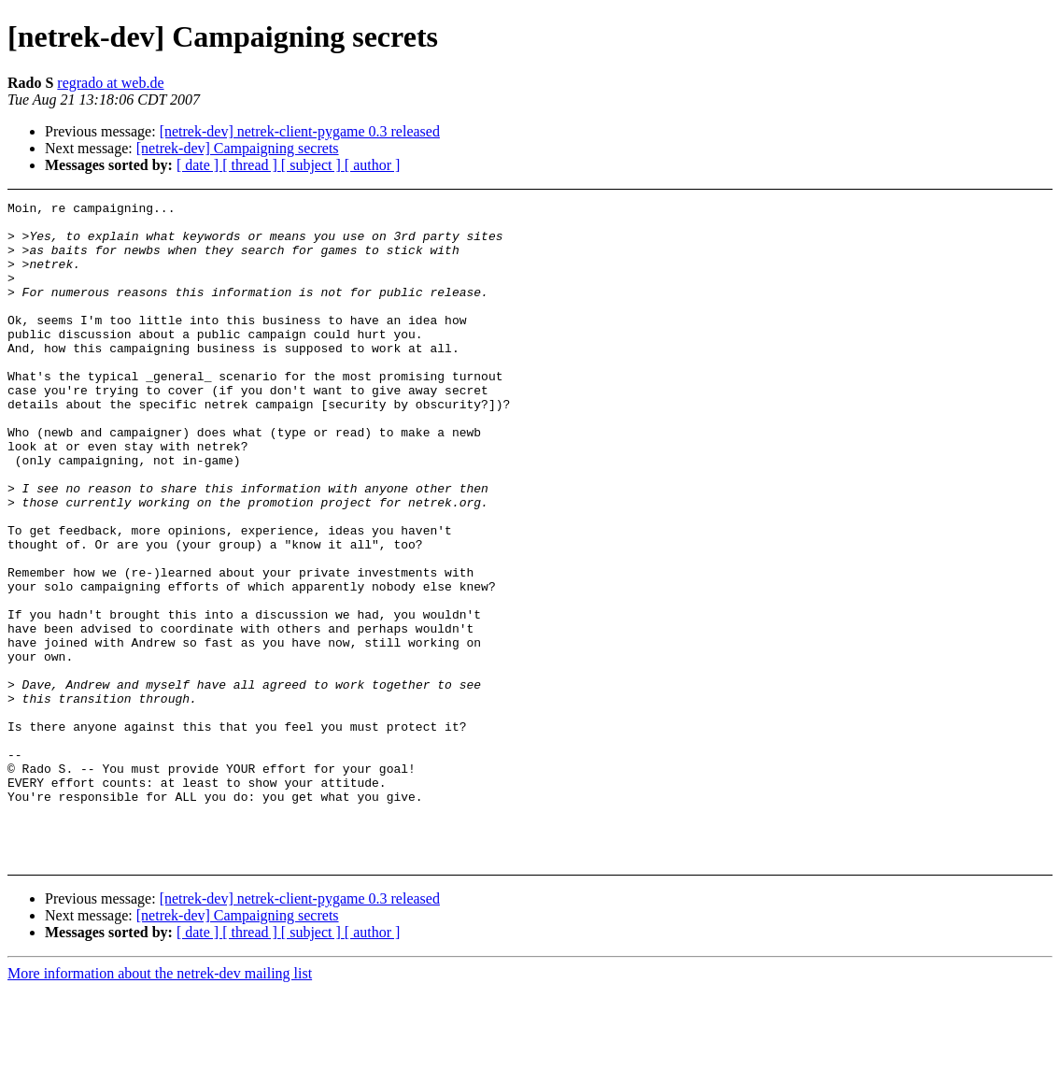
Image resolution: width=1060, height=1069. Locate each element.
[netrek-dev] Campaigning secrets (237, 148)
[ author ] (373, 165)
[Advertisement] (954, 248)
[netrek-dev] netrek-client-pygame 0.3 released (300, 131)
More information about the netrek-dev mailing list (159, 1053)
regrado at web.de (110, 83)
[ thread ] (251, 165)
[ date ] (199, 165)
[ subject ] (313, 165)
